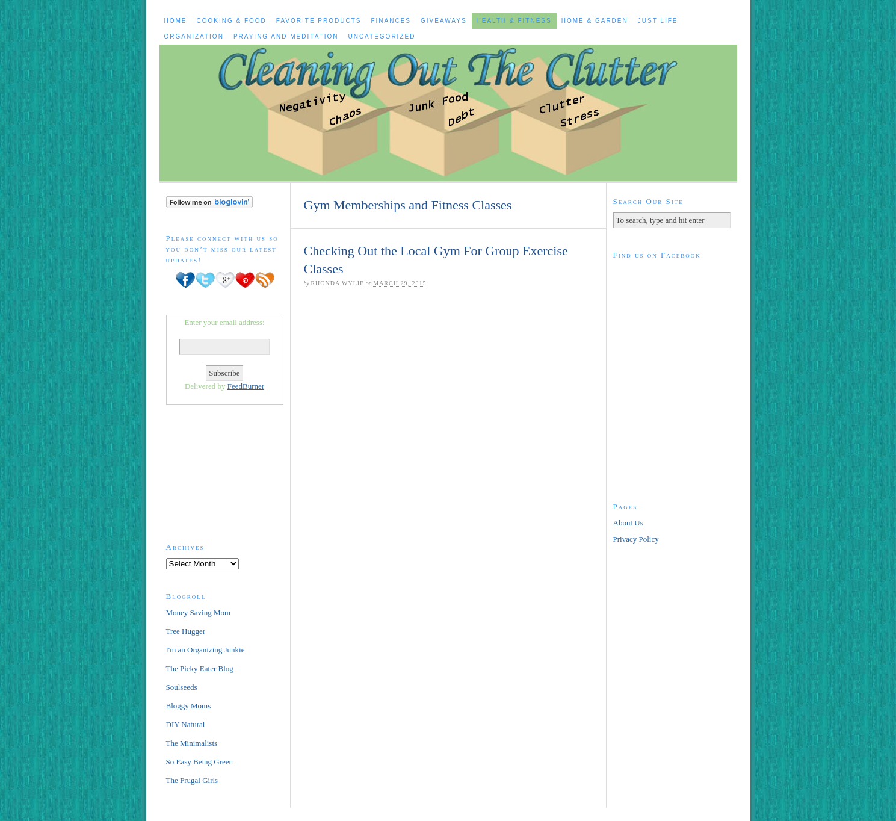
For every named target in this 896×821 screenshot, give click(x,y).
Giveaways (444, 20)
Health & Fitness (514, 20)
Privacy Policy (636, 539)
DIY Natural (185, 724)
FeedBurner (245, 386)
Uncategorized (381, 36)
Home (175, 20)
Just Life (658, 20)
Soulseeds (181, 687)
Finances (391, 20)
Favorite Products (319, 20)
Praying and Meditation (286, 36)
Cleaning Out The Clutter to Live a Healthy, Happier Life (448, 113)
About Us (628, 522)
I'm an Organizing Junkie (205, 649)
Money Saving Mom (198, 612)
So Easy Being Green (199, 761)
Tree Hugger (186, 631)
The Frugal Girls (192, 780)
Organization (194, 36)
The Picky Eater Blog (199, 668)
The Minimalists (192, 743)
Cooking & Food (232, 20)
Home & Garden (594, 20)
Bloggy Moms (188, 705)
